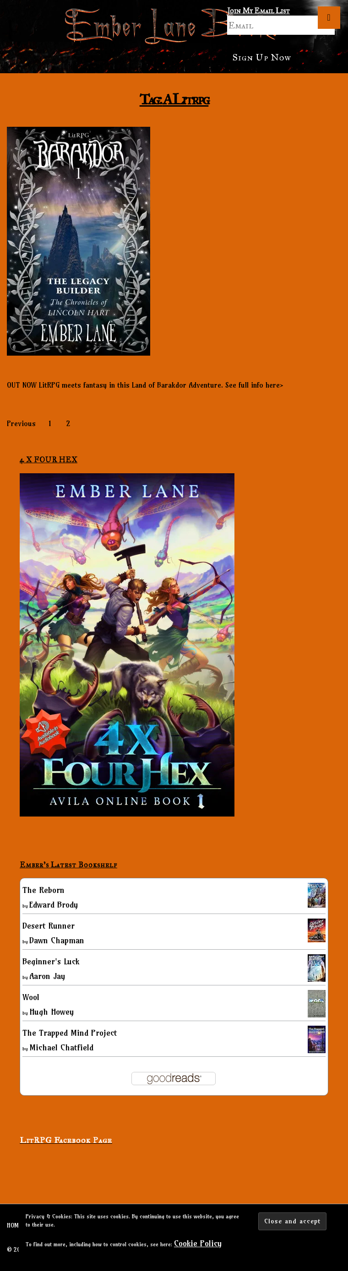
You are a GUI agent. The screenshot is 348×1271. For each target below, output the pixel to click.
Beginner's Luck (50, 961)
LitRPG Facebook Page (66, 1140)
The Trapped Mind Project (69, 1033)
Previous (21, 423)
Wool (30, 997)
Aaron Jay (47, 976)
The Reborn (43, 890)
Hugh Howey (51, 1011)
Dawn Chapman (56, 940)
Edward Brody (53, 904)
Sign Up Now (261, 57)
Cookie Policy (198, 1243)
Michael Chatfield (61, 1047)
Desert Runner (48, 925)
